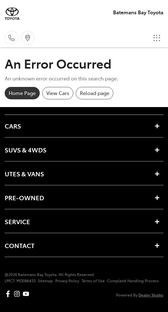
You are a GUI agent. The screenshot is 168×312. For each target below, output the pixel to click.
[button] (157, 38)
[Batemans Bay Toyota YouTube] (27, 294)
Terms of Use (93, 280)
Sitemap (45, 280)
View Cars (57, 92)
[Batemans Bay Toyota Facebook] (9, 294)
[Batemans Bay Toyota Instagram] (18, 294)
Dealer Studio (150, 294)
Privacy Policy (67, 280)
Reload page (94, 92)
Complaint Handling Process (133, 280)
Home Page (22, 92)
